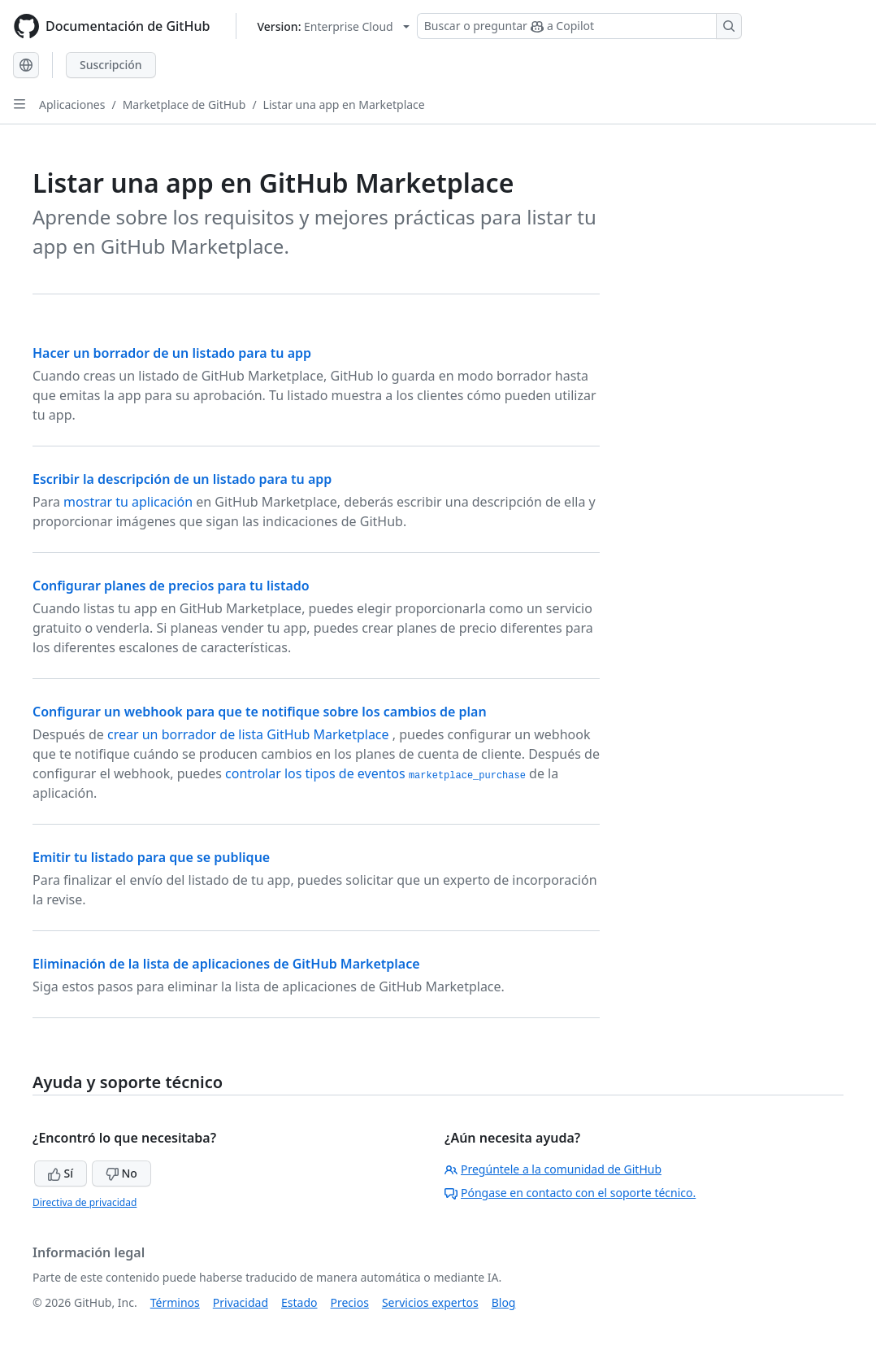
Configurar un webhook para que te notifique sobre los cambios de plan (260, 712)
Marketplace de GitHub (184, 104)
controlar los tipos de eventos (375, 773)
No (121, 1173)
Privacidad (240, 1302)
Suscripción (111, 64)
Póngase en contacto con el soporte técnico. (570, 1192)
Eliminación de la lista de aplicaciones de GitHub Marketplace (226, 964)
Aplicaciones (72, 104)
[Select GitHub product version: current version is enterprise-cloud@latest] (332, 26)
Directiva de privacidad (85, 1202)
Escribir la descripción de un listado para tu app (182, 479)
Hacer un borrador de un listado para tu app (172, 353)
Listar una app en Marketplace (344, 104)
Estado (299, 1302)
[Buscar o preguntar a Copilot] (579, 26)
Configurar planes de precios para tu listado (171, 585)
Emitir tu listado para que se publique (151, 857)
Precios (350, 1302)
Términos (175, 1302)
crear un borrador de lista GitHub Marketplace (249, 734)
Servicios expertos (430, 1302)
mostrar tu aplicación (128, 502)
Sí (60, 1173)
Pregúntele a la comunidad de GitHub (553, 1169)
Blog (504, 1302)
